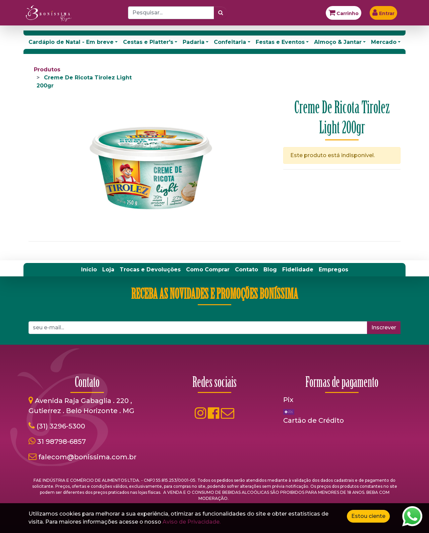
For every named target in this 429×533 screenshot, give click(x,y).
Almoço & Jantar (338, 42)
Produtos (47, 69)
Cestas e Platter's (148, 42)
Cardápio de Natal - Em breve (71, 42)
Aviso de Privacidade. (192, 522)
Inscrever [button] (383, 327)
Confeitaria (230, 42)
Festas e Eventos (280, 42)
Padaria (193, 42)
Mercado (383, 42)
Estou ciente (368, 516)
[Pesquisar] (221, 12)
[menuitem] (89, 269)
